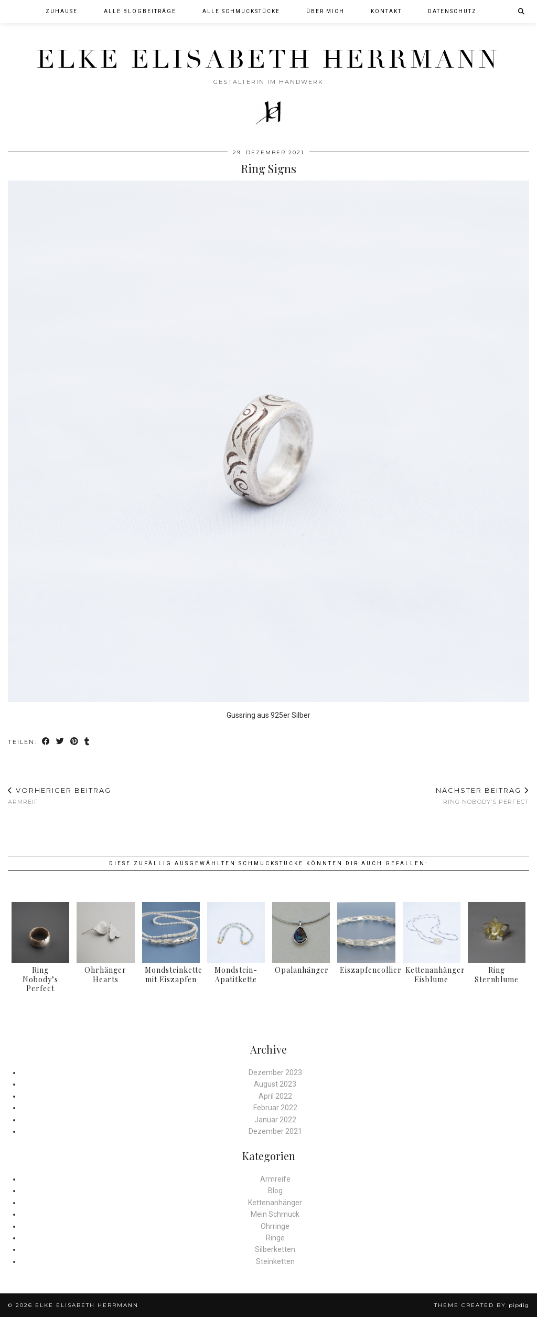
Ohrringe (275, 1226)
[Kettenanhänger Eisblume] (431, 932)
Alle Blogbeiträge (140, 11)
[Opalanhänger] (301, 932)
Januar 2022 (275, 1120)
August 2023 (275, 1084)
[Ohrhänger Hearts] (105, 932)
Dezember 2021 (275, 1131)
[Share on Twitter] (60, 742)
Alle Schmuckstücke (241, 11)
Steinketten (275, 1261)
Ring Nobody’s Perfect (482, 795)
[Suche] (521, 11)
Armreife (275, 1179)
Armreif (59, 795)
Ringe (275, 1238)
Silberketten (275, 1249)
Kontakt (386, 11)
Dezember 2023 (275, 1072)
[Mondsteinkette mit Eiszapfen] (171, 932)
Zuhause (62, 11)
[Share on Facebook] (46, 742)
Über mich (325, 11)
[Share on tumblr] (87, 742)
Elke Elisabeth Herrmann (268, 59)
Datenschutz (452, 11)
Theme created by (481, 1305)
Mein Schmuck (275, 1214)
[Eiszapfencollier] (366, 932)
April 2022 (275, 1096)
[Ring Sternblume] (496, 932)
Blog (275, 1190)
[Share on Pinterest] (75, 742)
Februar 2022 (275, 1107)
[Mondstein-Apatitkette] (236, 932)
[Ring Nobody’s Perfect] (40, 932)
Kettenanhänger (275, 1202)
